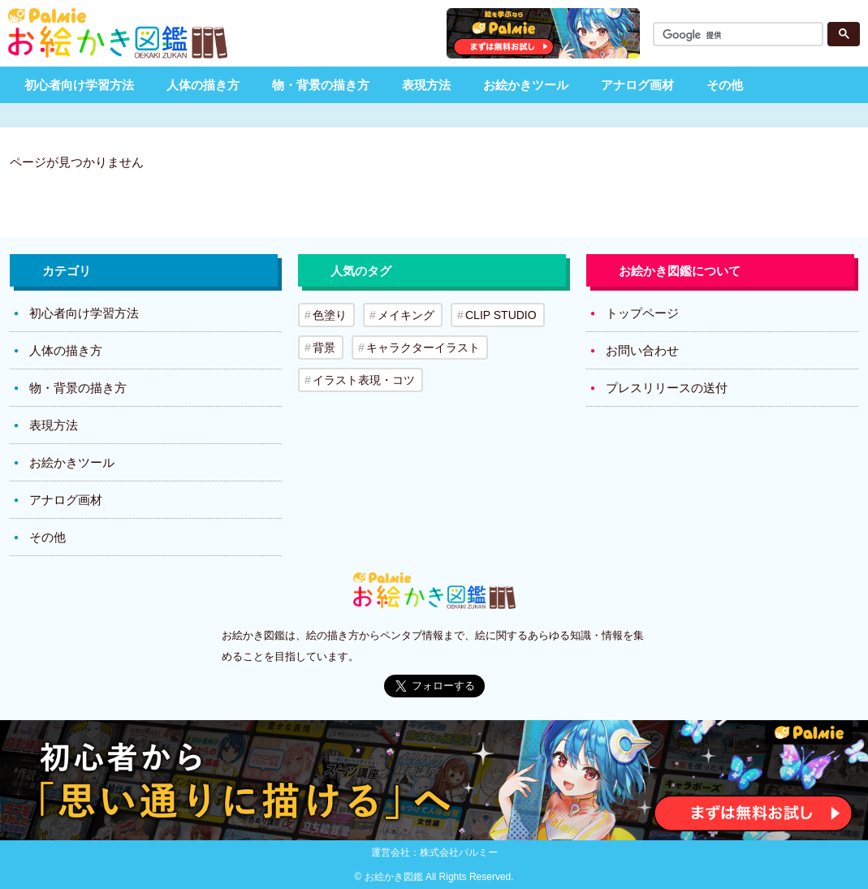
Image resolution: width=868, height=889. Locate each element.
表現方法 (426, 85)
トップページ (642, 313)
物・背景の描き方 (320, 85)
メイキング (406, 315)
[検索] (740, 35)
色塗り (330, 315)
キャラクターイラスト (423, 347)
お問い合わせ (642, 350)
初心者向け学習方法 (79, 85)
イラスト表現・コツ (364, 379)
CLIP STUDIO (501, 315)
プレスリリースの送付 (667, 388)
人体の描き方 (203, 85)
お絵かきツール (525, 85)
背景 (324, 347)
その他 (724, 85)
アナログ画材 (637, 85)
